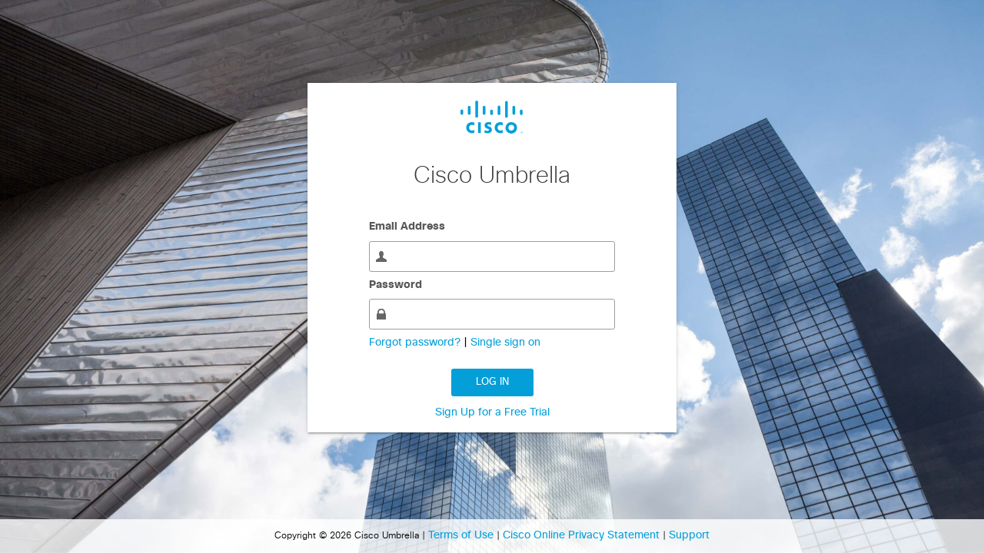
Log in (492, 382)
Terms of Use (462, 535)
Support (689, 535)
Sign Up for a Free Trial (492, 412)
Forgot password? (416, 342)
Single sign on (505, 342)
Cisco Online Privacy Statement (583, 535)
